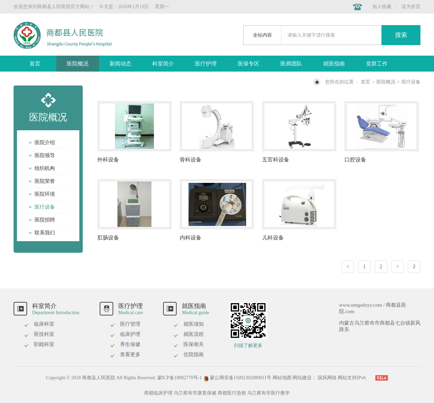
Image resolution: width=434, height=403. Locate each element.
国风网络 (327, 377)
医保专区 (248, 63)
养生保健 (125, 344)
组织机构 (45, 168)
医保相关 (188, 344)
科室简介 (163, 63)
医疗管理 (125, 324)
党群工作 (377, 63)
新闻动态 (120, 63)
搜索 (401, 35)
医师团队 (291, 63)
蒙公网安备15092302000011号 (238, 377)
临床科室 (39, 324)
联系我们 (45, 232)
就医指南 (334, 63)
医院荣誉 (45, 181)
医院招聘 (45, 220)
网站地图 (282, 377)
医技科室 (39, 334)
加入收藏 (381, 6)
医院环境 (45, 194)
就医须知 (188, 324)
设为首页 (410, 6)
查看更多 (125, 354)
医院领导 (45, 155)
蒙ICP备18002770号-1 (179, 377)
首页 (34, 63)
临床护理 (125, 334)
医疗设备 (410, 81)
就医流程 (188, 334)
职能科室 (39, 344)
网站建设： (304, 377)
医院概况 (77, 63)
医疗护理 (206, 63)
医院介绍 (45, 142)
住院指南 (188, 354)
